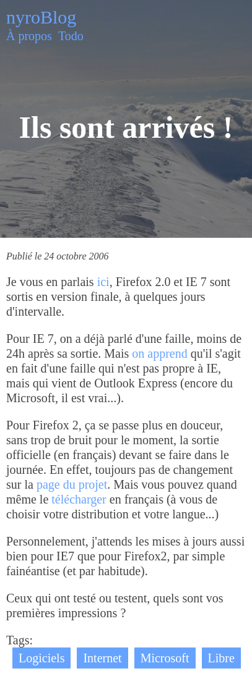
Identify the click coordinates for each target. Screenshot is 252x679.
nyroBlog (41, 17)
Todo (71, 36)
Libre (221, 658)
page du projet (72, 484)
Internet (102, 658)
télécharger (78, 499)
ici (103, 282)
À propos (29, 36)
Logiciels (41, 658)
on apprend (159, 353)
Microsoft (165, 658)
